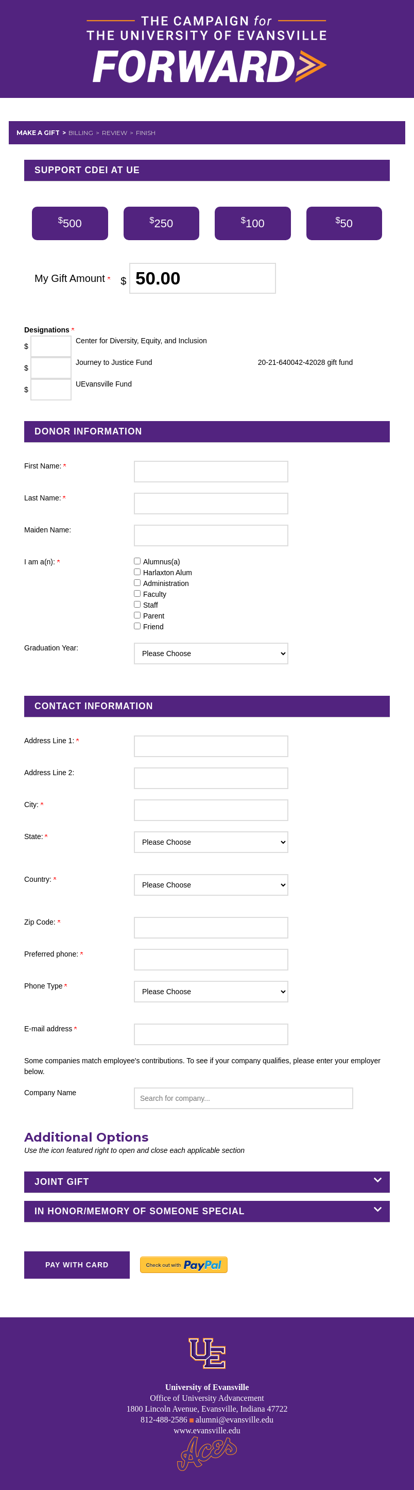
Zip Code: (42, 922)
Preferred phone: (53, 954)
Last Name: (44, 498)
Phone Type (45, 986)
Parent (153, 616)
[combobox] (243, 1098)
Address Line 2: (49, 772)
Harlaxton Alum (167, 572)
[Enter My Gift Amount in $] (202, 278)
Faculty (154, 594)
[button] (243, 1098)
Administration (166, 583)
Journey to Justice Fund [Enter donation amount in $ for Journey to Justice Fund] (114, 362)
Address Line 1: (51, 740)
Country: (40, 879)
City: (33, 804)
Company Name (50, 1093)
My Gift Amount (72, 278)
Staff (150, 605)
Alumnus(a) (161, 562)
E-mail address (50, 1029)
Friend (153, 627)
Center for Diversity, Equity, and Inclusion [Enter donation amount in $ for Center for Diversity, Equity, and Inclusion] (141, 341)
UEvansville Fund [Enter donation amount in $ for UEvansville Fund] (104, 384)
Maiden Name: (47, 530)
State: (35, 836)
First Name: (45, 466)
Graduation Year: (51, 648)
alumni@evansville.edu (234, 1419)
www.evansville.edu (207, 1430)
